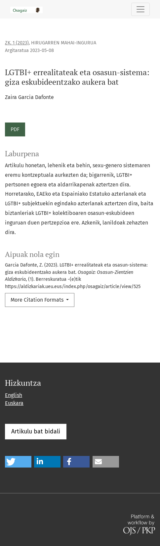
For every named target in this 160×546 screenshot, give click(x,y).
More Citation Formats (38, 300)
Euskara (14, 403)
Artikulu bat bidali (35, 431)
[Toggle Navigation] (140, 9)
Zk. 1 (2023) (17, 43)
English (13, 395)
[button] (18, 462)
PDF (15, 129)
